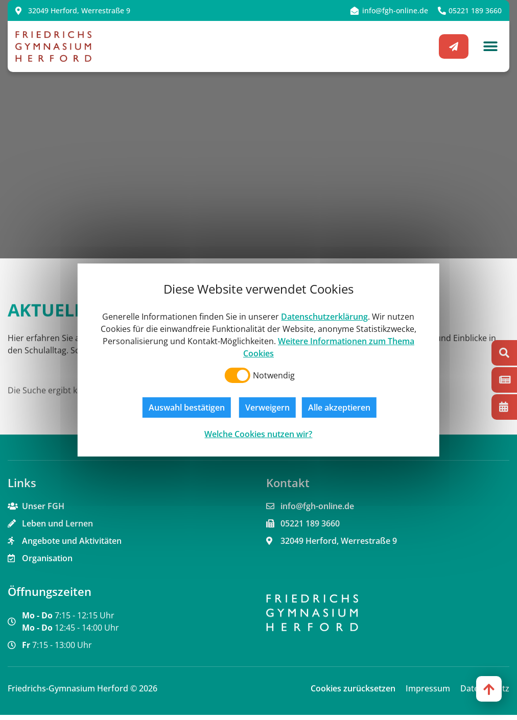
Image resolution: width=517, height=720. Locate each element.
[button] (490, 46)
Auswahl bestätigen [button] (187, 407)
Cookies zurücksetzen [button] (353, 693)
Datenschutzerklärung (324, 316)
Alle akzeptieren (339, 407)
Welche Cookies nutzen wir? (258, 434)
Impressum (428, 693)
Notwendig (274, 375)
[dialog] (258, 360)
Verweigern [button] (267, 407)
